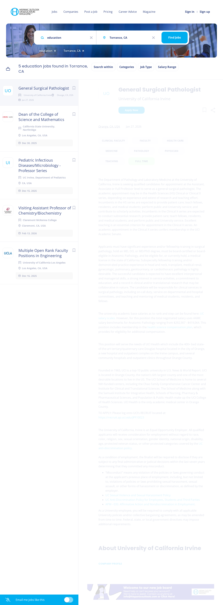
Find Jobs (174, 37)
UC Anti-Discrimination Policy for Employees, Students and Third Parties (152, 500)
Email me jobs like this (30, 600)
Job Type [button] (146, 67)
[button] (212, 110)
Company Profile (110, 563)
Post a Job (90, 11)
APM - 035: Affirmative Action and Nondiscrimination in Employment (150, 504)
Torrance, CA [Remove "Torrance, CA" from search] (72, 51)
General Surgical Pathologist (43, 88)
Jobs (54, 11)
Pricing (108, 11)
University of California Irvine (144, 98)
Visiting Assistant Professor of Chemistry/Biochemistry (44, 221)
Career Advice (128, 11)
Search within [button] (103, 67)
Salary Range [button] (167, 67)
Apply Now (131, 110)
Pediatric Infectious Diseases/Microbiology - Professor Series (39, 176)
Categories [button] (126, 67)
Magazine (149, 11)
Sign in (189, 11)
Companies (70, 11)
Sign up (205, 11)
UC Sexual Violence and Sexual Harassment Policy (138, 495)
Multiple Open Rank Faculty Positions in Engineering (43, 264)
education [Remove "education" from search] (45, 51)
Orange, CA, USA (109, 126)
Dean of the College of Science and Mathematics (41, 128)
